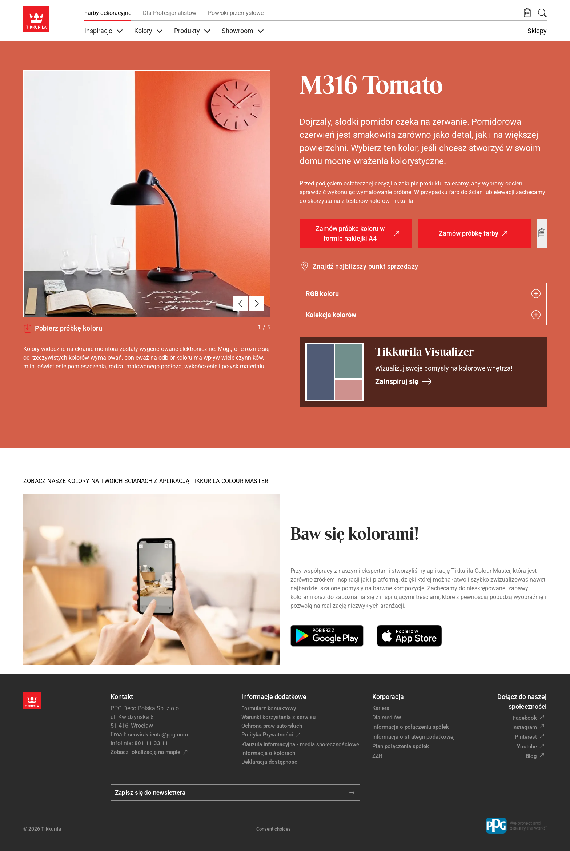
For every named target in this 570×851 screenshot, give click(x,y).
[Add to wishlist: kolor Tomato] (542, 233)
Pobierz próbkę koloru (62, 328)
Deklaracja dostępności (270, 762)
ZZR (377, 755)
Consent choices (273, 829)
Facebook (525, 718)
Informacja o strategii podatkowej (413, 737)
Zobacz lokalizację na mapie (145, 752)
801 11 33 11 (151, 743)
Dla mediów (386, 717)
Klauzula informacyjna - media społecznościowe (300, 744)
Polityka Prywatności (267, 734)
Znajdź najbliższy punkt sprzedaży (365, 266)
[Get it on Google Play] (327, 636)
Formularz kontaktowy (268, 708)
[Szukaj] (542, 13)
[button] (527, 13)
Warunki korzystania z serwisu (278, 717)
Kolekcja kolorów (423, 314)
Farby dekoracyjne (107, 12)
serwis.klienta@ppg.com (158, 734)
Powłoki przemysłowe (236, 12)
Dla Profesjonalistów (169, 12)
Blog (531, 756)
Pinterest (526, 737)
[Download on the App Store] (409, 636)
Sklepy (537, 31)
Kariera (380, 708)
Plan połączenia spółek (400, 746)
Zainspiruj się (403, 381)
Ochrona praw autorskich (271, 726)
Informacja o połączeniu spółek (410, 727)
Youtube (527, 746)
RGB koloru (423, 293)
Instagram (524, 727)
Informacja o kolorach (268, 753)
